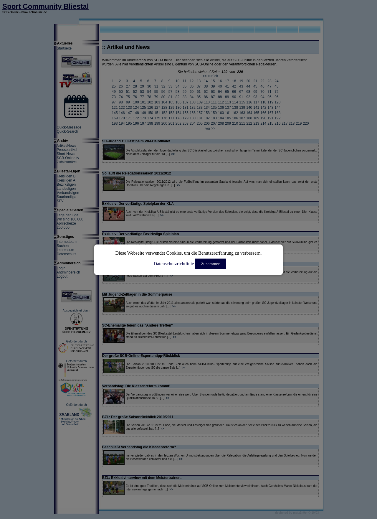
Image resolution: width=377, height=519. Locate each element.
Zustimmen (210, 263)
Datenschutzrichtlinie (174, 263)
